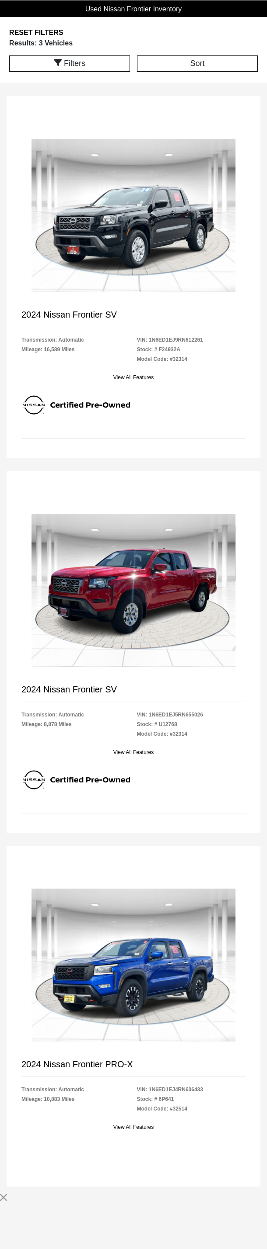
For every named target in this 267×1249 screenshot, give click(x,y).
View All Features (133, 377)
